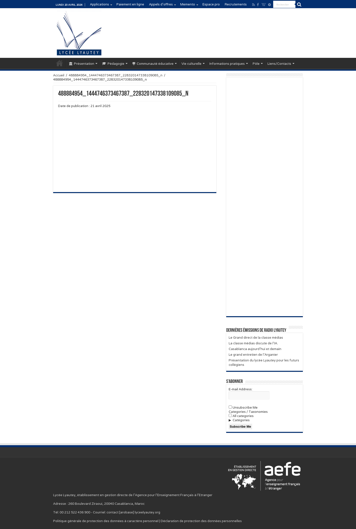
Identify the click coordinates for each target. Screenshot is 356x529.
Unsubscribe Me (243, 407)
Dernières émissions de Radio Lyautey (256, 330)
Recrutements (236, 4)
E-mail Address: (240, 389)
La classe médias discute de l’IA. (253, 343)
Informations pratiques (227, 64)
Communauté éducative (153, 64)
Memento (187, 4)
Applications (99, 4)
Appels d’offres (161, 4)
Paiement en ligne (130, 4)
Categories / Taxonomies (248, 412)
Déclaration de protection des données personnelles (201, 521)
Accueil (59, 63)
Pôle (256, 64)
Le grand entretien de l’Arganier (253, 355)
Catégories (241, 420)
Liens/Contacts (279, 64)
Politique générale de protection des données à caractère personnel (105, 521)
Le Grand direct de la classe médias (256, 337)
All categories (241, 416)
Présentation (81, 64)
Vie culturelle (191, 64)
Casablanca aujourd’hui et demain (255, 349)
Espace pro (211, 4)
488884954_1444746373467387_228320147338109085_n (115, 75)
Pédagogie (113, 64)
